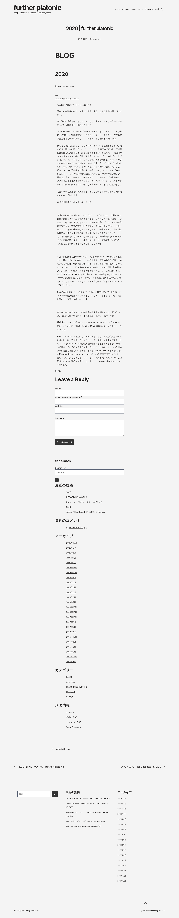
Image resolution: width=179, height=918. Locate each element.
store (140, 9)
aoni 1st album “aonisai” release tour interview (85, 821)
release (125, 9)
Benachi (162, 911)
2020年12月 (71, 543)
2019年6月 (71, 582)
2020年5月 (71, 552)
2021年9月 (121, 871)
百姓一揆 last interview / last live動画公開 (83, 826)
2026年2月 (121, 803)
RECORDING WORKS (76, 497)
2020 (68, 492)
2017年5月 (71, 627)
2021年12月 (121, 865)
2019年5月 (71, 587)
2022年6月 (121, 855)
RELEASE (70, 692)
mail (157, 9)
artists (117, 9)
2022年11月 (121, 834)
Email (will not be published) (69, 397)
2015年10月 (71, 656)
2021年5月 (121, 881)
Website (59, 406)
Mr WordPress (76, 527)
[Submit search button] (55, 794)
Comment (59, 418)
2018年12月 (71, 607)
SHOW (69, 697)
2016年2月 (71, 651)
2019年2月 (71, 602)
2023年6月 (121, 819)
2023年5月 (121, 824)
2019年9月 (71, 577)
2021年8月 (121, 876)
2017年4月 (71, 632)
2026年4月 (121, 798)
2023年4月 (121, 829)
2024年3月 (121, 814)
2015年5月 (71, 661)
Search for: (60, 468)
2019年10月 (71, 572)
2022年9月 (121, 840)
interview (149, 9)
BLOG (58, 371)
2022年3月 (121, 860)
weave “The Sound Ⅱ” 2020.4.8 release (85, 512)
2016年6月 (71, 641)
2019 (68, 507)
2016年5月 (71, 647)
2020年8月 (71, 548)
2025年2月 (121, 809)
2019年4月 (71, 592)
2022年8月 (121, 845)
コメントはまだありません (67, 98)
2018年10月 (71, 612)
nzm (68, 749)
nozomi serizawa (66, 86)
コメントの (73, 722)
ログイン (70, 712)
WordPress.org (73, 727)
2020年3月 (71, 557)
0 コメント (97, 39)
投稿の (71, 717)
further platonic (37, 7)
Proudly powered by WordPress (27, 911)
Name (59, 388)
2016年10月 (71, 637)
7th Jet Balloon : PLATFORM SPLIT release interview (88, 798)
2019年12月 (71, 567)
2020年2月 (71, 562)
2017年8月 (71, 622)
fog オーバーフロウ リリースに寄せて (84, 502)
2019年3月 (71, 597)
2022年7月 (121, 850)
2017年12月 (71, 617)
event (133, 9)
